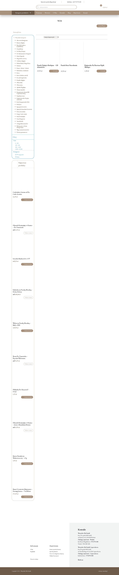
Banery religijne (21, 43)
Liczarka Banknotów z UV (21, 259)
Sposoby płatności (54, 551)
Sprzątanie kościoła (22, 107)
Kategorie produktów (21, 13)
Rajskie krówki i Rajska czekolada (23, 99)
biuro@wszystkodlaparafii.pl (47, 2)
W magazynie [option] (20, 154)
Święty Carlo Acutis (22, 114)
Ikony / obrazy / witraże (23, 68)
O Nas (55, 13)
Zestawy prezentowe (22, 132)
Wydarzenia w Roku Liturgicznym (22, 126)
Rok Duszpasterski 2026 (23, 102)
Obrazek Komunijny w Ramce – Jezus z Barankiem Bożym (22, 424)
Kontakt (62, 13)
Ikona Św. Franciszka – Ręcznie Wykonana (20, 357)
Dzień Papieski (20, 56)
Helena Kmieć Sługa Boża (23, 63)
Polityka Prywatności (54, 556)
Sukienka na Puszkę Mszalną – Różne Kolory (22, 291)
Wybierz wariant (28, 233)
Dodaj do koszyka (27, 200)
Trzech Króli (20, 121)
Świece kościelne (21, 112)
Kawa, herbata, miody (22, 75)
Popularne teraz (21, 96)
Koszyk (85, 13)
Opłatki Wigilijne (21, 87)
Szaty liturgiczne (21, 119)
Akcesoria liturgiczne (22, 40)
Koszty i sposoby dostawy (55, 549)
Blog (69, 13)
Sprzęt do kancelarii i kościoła (24, 109)
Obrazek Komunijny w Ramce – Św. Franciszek (22, 226)
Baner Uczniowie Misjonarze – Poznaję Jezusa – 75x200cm (22, 490)
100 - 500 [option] (17, 145)
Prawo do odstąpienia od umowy (57, 553)
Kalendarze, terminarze (22, 70)
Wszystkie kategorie (20, 38)
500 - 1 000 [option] (18, 147)
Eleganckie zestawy (22, 58)
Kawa (18, 73)
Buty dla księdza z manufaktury (21, 45)
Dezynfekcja (20, 49)
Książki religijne (21, 80)
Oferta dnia (19, 82)
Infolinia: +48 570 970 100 (73, 2)
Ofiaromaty (20, 85)
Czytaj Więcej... (102, 26)
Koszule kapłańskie (22, 78)
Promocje (39, 13)
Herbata (19, 66)
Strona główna (17, 32)
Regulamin (32, 551)
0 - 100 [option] (17, 143)
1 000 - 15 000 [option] (18, 149)
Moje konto (76, 13)
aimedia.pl (105, 571)
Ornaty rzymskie (21, 90)
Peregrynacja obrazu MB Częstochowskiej (23, 92)
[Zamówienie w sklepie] (51, 37)
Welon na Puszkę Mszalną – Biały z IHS (22, 324)
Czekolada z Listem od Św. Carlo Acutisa (21, 193)
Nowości (47, 13)
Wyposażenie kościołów (23, 130)
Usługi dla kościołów (22, 124)
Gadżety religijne (21, 61)
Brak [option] (18, 157)
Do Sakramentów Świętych (24, 54)
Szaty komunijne (21, 116)
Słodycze (19, 104)
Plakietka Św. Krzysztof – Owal (21, 391)
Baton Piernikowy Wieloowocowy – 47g (20, 457)
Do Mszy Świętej (21, 51)
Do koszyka (54, 71)
